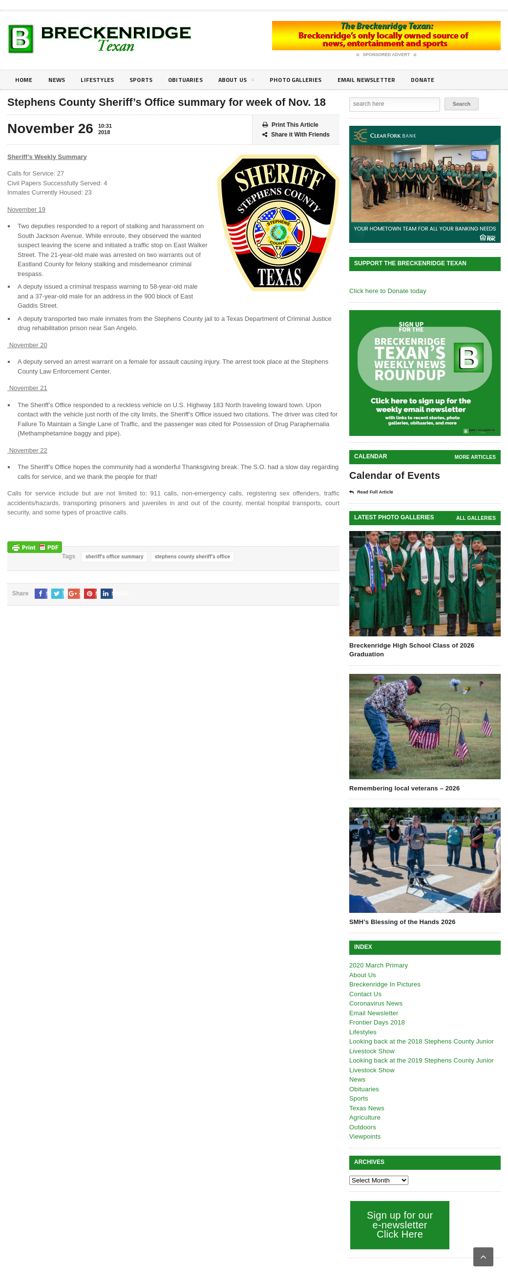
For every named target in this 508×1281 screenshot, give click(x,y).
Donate (452, 80)
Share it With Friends (296, 135)
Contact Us (365, 993)
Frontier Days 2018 (376, 1021)
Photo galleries (314, 80)
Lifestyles (103, 80)
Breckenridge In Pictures (384, 983)
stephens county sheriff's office (189, 556)
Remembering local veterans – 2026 (403, 787)
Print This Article (290, 125)
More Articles (476, 457)
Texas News (366, 1107)
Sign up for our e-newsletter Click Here (399, 1224)
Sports (149, 80)
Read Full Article (374, 492)
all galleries (476, 517)
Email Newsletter (391, 80)
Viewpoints (364, 1136)
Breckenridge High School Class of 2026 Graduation (410, 649)
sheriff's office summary (113, 556)
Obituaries (197, 80)
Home (24, 80)
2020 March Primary (377, 964)
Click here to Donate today (386, 291)
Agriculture (364, 1117)
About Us (251, 81)
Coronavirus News (375, 1002)
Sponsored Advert (387, 55)
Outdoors (362, 1126)
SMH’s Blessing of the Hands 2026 (401, 921)
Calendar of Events (393, 475)
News (59, 80)
